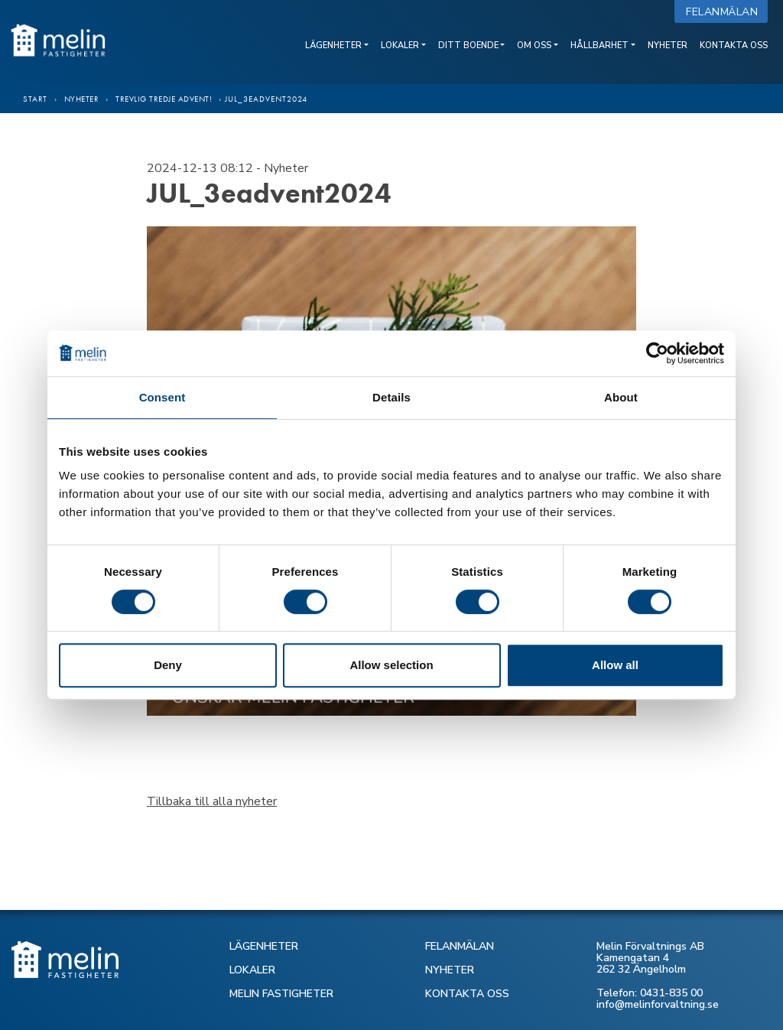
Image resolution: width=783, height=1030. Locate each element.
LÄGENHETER (263, 946)
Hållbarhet (599, 45)
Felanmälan (725, 12)
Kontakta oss (734, 45)
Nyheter (667, 45)
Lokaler (400, 45)
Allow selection (391, 664)
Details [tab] (391, 397)
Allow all (615, 664)
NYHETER (449, 970)
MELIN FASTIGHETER (281, 993)
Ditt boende (468, 45)
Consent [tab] (162, 397)
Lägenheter (333, 45)
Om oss (534, 45)
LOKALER (252, 970)
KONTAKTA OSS (467, 993)
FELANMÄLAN (459, 946)
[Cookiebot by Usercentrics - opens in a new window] (657, 353)
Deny (168, 664)
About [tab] (621, 397)
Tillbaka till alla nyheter (212, 801)
